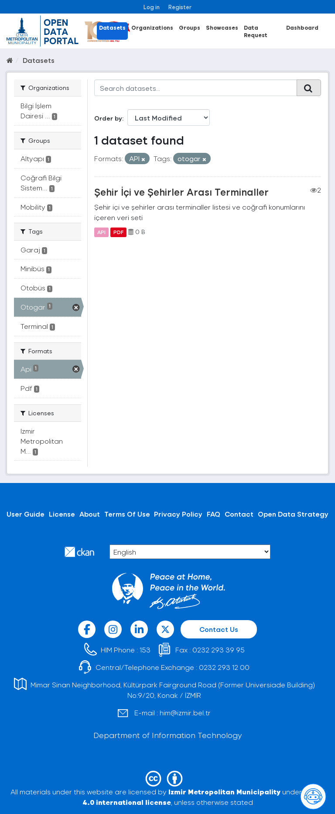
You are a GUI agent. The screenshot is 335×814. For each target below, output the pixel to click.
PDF (118, 231)
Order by (108, 118)
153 (145, 649)
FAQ (213, 513)
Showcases (222, 27)
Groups (189, 27)
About (89, 513)
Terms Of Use (127, 513)
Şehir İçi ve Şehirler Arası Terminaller (181, 191)
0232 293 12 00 (224, 667)
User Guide (25, 513)
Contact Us (218, 629)
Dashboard (302, 27)
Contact (239, 513)
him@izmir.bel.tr (185, 712)
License (62, 513)
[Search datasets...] (195, 87)
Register (179, 6)
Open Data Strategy (293, 513)
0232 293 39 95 (218, 649)
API (101, 231)
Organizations (152, 27)
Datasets (112, 27)
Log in (152, 6)
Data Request (255, 31)
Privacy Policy (178, 513)
